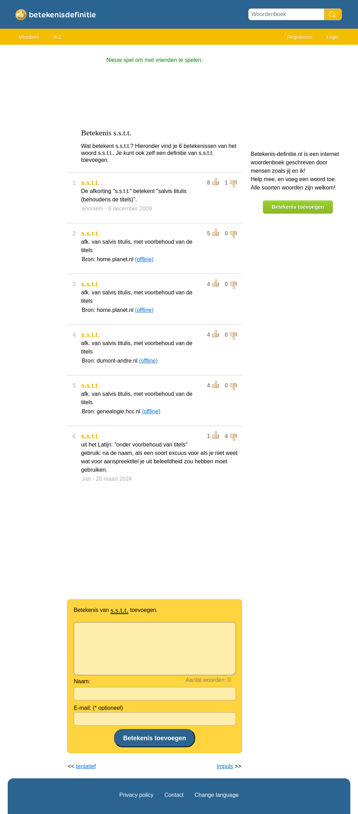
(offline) (144, 259)
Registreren (299, 37)
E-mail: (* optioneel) (98, 708)
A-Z (57, 37)
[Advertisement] (36, 154)
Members (29, 37)
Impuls (225, 766)
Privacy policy (136, 795)
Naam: (82, 681)
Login (332, 37)
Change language (216, 795)
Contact (174, 795)
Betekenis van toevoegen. (116, 610)
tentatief (86, 766)
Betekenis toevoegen (298, 207)
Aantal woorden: (206, 680)
